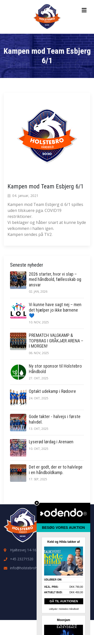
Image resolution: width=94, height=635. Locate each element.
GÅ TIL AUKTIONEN (64, 601)
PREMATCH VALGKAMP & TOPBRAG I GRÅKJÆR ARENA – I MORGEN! (56, 341)
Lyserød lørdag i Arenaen (51, 441)
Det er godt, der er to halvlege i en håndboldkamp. (55, 469)
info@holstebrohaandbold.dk (33, 568)
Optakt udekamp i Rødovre (52, 391)
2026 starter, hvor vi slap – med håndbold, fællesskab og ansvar (55, 279)
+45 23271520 (21, 559)
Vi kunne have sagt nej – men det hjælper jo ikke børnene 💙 (55, 310)
